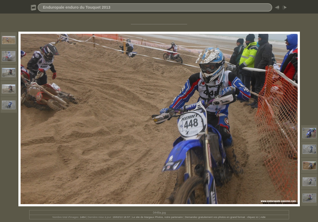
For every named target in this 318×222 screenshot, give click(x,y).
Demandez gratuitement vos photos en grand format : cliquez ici (222, 217)
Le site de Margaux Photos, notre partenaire (157, 217)
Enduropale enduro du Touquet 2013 (76, 7)
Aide (262, 217)
